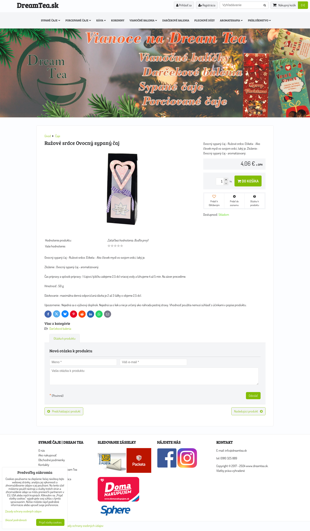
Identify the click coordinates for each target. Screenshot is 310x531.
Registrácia (206, 5)
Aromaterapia (231, 20)
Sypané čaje (50, 20)
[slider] (115, 245)
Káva (101, 20)
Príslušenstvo (259, 20)
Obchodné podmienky (51, 460)
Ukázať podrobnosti (16, 520)
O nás (41, 450)
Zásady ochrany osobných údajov (83, 526)
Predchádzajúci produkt (63, 411)
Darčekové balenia (175, 20)
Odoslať (253, 396)
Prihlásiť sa (184, 5)
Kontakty (43, 465)
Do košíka (248, 181)
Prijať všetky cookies (50, 522)
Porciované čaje (78, 20)
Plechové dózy (204, 20)
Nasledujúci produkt (248, 411)
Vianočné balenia (143, 20)
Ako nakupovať (47, 455)
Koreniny (117, 20)
